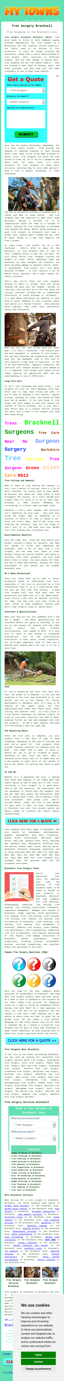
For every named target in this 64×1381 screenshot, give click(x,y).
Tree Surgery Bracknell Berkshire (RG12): (29, 37)
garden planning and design (30, 1245)
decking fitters (31, 1228)
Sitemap (7, 1354)
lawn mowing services (30, 1214)
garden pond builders (17, 1206)
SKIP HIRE (50, 1240)
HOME (26, 20)
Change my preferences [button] (38, 1368)
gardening (46, 1223)
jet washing (11, 1251)
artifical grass (13, 1217)
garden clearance (27, 1243)
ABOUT (39, 20)
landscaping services (25, 1231)
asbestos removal (37, 1226)
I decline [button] (38, 1361)
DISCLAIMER (56, 20)
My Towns (9, 1372)
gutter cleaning (46, 1260)
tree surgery (17, 1097)
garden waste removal (16, 1209)
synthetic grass (33, 1248)
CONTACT (46, 20)
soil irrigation (14, 1237)
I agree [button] (38, 1354)
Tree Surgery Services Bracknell (27, 1102)
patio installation (22, 1234)
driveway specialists (43, 1211)
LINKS (32, 20)
